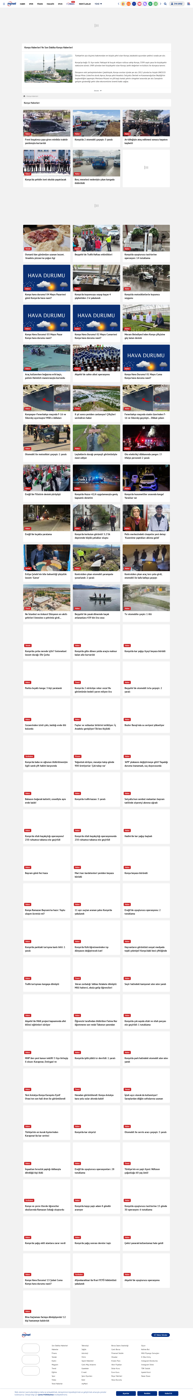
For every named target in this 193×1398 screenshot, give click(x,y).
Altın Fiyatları (116, 1356)
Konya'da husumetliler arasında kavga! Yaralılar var (144, 493)
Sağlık (84, 1340)
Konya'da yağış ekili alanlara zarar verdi (45, 1234)
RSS (118, 1386)
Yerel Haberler (57, 1375)
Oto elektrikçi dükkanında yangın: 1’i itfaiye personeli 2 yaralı (143, 456)
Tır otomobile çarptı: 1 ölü (138, 605)
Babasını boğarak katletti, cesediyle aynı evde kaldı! (45, 792)
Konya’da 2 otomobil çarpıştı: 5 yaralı (94, 139)
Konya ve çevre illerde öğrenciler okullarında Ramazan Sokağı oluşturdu (44, 1199)
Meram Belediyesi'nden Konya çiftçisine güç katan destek (145, 336)
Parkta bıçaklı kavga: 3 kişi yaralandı (43, 679)
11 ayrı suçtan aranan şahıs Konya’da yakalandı (93, 903)
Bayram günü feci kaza (36, 864)
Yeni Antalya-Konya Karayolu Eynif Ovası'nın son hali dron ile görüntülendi (45, 1088)
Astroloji (85, 1344)
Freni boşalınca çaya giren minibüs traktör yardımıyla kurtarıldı (46, 141)
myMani (85, 1375)
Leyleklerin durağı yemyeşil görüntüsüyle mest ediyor (96, 456)
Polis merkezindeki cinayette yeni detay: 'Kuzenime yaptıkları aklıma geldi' (145, 533)
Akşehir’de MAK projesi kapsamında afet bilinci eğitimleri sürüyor (45, 1014)
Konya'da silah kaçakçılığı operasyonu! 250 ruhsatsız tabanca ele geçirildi (44, 829)
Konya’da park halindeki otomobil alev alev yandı (146, 1051)
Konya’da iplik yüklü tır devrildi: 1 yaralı (95, 1049)
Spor (53, 1367)
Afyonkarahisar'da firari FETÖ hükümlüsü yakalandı (95, 1273)
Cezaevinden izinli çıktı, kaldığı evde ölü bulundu (45, 718)
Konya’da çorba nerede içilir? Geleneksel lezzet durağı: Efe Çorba (46, 644)
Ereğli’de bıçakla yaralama (38, 531)
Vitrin (84, 1348)
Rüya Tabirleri (116, 1367)
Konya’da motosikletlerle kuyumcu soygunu (142, 296)
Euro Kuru (115, 1363)
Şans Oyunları (87, 1367)
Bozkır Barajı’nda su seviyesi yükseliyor (144, 716)
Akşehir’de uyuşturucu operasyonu (142, 1271)
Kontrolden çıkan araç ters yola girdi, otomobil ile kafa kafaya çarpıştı (143, 570)
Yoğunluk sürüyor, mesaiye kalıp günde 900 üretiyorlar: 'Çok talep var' (94, 755)
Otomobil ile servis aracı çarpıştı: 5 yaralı (146, 1123)
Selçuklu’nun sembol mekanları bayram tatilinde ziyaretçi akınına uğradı (144, 792)
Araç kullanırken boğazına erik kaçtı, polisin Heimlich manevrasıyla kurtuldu (45, 376)
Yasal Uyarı (111, 1386)
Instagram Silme (147, 1356)
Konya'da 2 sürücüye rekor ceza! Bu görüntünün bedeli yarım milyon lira (93, 681)
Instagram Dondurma (149, 1352)
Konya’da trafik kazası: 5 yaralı (90, 790)
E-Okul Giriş (146, 1348)
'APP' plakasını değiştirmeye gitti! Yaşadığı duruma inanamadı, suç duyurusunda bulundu (146, 757)
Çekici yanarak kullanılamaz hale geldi (144, 1234)
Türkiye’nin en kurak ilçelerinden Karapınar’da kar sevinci (41, 1125)
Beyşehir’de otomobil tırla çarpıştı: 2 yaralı (143, 681)
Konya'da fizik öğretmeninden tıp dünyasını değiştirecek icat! (91, 940)
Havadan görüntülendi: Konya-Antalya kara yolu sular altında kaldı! (94, 1088)
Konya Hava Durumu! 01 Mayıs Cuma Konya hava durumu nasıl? (143, 376)
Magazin (55, 1356)
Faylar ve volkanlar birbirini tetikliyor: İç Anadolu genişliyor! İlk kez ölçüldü (95, 718)
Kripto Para (115, 1352)
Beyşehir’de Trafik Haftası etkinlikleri (93, 254)
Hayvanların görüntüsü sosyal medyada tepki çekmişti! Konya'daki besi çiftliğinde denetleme (146, 942)
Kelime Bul (145, 1340)
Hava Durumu (116, 1371)
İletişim (74, 1386)
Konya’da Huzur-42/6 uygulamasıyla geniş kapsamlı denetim (96, 496)
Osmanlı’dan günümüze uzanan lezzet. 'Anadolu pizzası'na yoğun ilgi (44, 256)
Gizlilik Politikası (99, 1386)
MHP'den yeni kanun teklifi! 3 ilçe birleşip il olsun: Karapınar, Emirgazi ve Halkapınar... (46, 1053)
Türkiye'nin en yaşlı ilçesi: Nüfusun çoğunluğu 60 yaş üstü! (142, 1162)
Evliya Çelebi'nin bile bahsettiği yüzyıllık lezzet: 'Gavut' (45, 570)
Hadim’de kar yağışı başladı (138, 827)
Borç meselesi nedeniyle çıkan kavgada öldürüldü (94, 181)
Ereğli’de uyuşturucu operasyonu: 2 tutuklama (143, 903)
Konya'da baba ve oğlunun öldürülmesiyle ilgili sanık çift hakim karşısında (46, 755)
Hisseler (114, 1348)
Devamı (96, 91)
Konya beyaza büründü (136, 864)
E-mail (84, 1363)
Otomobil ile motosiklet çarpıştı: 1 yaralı (46, 454)
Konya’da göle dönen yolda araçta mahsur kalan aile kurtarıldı (96, 644)
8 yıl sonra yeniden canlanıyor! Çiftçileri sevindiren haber (95, 416)
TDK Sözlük (145, 1359)
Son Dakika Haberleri (60, 1337)
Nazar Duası (145, 1367)
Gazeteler (85, 1359)
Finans (54, 1344)
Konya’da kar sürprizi (85, 1123)
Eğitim (54, 1363)
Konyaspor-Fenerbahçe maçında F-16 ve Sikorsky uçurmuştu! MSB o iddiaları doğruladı (45, 418)
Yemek (54, 1348)
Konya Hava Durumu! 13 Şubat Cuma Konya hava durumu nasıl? (43, 1273)
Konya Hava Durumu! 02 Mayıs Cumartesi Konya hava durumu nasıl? (96, 336)
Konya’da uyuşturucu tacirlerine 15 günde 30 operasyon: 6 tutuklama (146, 1199)
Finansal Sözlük (117, 1344)
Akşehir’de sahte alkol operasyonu (92, 374)
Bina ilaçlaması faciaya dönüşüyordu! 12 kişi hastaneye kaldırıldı (45, 1310)
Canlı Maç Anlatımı (89, 1356)
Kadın (54, 1352)
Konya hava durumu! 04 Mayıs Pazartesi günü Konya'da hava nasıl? (45, 296)
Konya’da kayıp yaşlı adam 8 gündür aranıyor (93, 1199)
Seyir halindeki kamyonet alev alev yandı (145, 975)
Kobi (83, 1371)
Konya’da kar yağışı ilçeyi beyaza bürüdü (145, 642)
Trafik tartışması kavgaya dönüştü (42, 975)
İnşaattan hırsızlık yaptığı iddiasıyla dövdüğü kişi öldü (43, 1162)
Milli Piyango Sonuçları (150, 1344)
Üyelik (89, 1386)
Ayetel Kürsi (146, 1363)
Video (54, 1371)
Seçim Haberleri (88, 1352)
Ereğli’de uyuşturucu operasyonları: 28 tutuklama (94, 1162)
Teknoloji (85, 1337)
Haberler (55, 1340)
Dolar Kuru (115, 1359)
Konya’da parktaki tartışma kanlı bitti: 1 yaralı (45, 940)
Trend (54, 1359)
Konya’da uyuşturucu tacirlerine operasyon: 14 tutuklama (141, 256)
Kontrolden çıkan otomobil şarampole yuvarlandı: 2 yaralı (94, 570)
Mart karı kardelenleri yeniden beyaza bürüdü (94, 866)
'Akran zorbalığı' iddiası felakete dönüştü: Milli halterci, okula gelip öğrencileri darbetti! (96, 979)
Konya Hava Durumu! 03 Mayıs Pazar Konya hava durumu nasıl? (43, 336)
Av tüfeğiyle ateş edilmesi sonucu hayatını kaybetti (146, 141)
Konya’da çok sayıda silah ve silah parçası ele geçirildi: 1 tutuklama (145, 1014)
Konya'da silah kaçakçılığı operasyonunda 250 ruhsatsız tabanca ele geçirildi (95, 829)
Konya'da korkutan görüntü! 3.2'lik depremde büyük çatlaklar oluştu (92, 533)
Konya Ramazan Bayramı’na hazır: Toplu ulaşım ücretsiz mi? (45, 903)
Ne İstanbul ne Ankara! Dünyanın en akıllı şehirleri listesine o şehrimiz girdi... (46, 607)
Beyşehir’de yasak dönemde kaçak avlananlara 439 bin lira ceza (92, 607)
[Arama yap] (165, 4)
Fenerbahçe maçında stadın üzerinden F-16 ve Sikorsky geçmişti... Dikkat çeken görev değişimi (145, 418)
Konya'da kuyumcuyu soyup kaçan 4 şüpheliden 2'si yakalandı (93, 296)
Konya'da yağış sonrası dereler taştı (93, 1234)
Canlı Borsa (115, 1340)
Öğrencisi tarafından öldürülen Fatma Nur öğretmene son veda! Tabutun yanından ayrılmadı (96, 1016)
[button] (4, 4)
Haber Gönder (160, 1326)
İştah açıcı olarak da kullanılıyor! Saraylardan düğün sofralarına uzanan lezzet (144, 1090)
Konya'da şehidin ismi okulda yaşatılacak (45, 179)
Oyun (143, 1337)
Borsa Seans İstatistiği (119, 1337)
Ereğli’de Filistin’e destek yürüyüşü (43, 494)
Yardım (81, 1386)
